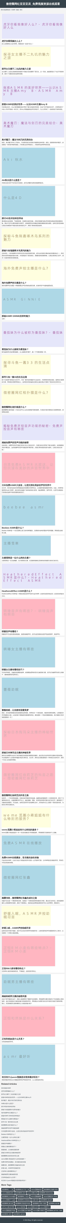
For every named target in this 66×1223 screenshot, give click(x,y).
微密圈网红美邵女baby (46, 1193)
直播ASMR (35, 1200)
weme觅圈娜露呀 (36, 1196)
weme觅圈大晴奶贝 (39, 1210)
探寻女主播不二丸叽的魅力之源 (16, 69)
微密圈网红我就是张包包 (22, 1203)
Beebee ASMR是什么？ (13, 528)
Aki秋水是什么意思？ (11, 180)
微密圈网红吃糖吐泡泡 (51, 1189)
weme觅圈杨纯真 (36, 1189)
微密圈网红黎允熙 (7, 1203)
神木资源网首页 (5, 10)
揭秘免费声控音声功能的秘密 (15, 442)
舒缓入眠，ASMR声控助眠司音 (16, 928)
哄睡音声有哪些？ (10, 631)
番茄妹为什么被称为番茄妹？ (15, 349)
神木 (21, 10)
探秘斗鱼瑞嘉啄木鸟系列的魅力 (16, 250)
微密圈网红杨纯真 (19, 1214)
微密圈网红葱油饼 (46, 1200)
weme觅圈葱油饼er (8, 1193)
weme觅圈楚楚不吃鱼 (8, 1210)
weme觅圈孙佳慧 (32, 1207)
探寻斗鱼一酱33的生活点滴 (14, 377)
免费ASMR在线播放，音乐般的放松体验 (20, 857)
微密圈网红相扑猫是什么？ (14, 407)
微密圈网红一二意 (7, 1189)
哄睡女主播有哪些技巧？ (13, 669)
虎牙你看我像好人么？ (12, 41)
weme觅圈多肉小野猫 (50, 1196)
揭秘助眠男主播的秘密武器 (14, 996)
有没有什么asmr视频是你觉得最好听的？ (21, 1077)
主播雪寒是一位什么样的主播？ (16, 558)
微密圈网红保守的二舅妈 (54, 1210)
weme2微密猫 (21, 1207)
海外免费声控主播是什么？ (14, 283)
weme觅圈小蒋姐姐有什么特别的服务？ (20, 830)
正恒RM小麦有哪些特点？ (14, 968)
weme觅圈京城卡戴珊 (24, 1210)
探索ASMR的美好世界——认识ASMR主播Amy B (24, 104)
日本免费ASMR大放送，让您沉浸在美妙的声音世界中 (26, 485)
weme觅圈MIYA (45, 1207)
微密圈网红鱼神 (21, 1193)
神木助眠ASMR (6, 1088)
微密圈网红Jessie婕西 (9, 1196)
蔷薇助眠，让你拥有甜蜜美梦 (15, 710)
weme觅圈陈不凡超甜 (8, 1200)
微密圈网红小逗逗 (23, 1196)
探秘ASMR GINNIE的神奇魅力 (16, 316)
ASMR (13, 10)
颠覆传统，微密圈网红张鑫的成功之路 (19, 898)
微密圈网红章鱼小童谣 (39, 1203)
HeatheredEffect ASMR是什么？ (17, 591)
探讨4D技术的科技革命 (12, 218)
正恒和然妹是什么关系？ (13, 1039)
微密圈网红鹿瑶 (7, 1214)
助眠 (17, 10)
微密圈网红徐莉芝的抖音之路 (15, 795)
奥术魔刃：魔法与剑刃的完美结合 (17, 139)
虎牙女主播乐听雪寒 (8, 1207)
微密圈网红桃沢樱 (53, 1203)
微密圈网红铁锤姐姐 (24, 1200)
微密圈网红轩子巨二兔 (22, 1189)
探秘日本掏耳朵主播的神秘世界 (16, 752)
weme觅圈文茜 (32, 1193)
